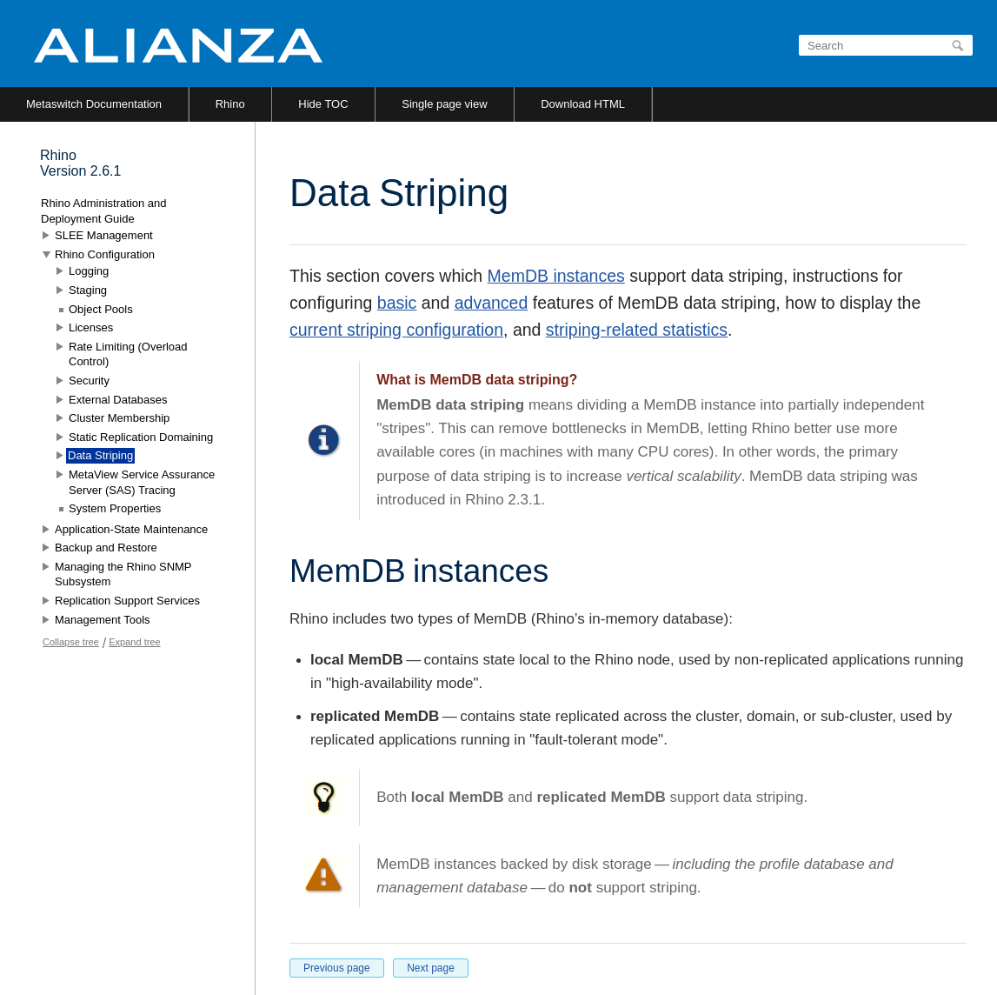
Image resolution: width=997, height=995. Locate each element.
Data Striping (100, 455)
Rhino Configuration (105, 254)
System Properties (115, 508)
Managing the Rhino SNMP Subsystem (123, 574)
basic (397, 302)
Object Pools (101, 309)
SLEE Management (104, 235)
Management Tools (102, 619)
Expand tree (134, 642)
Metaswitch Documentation (94, 103)
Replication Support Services (127, 600)
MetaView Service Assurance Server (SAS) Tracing (142, 482)
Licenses (91, 327)
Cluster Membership (119, 417)
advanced (491, 302)
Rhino (230, 103)
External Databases (118, 399)
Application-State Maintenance (131, 529)
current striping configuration (396, 329)
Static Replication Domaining (141, 437)
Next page (431, 968)
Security (89, 380)
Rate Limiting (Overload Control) (128, 354)
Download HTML (583, 103)
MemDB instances (556, 275)
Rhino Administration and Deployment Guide (104, 211)
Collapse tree (71, 642)
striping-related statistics (637, 329)
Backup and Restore (106, 547)
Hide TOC (323, 103)
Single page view (444, 103)
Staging (88, 290)
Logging (89, 270)
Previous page (336, 968)
